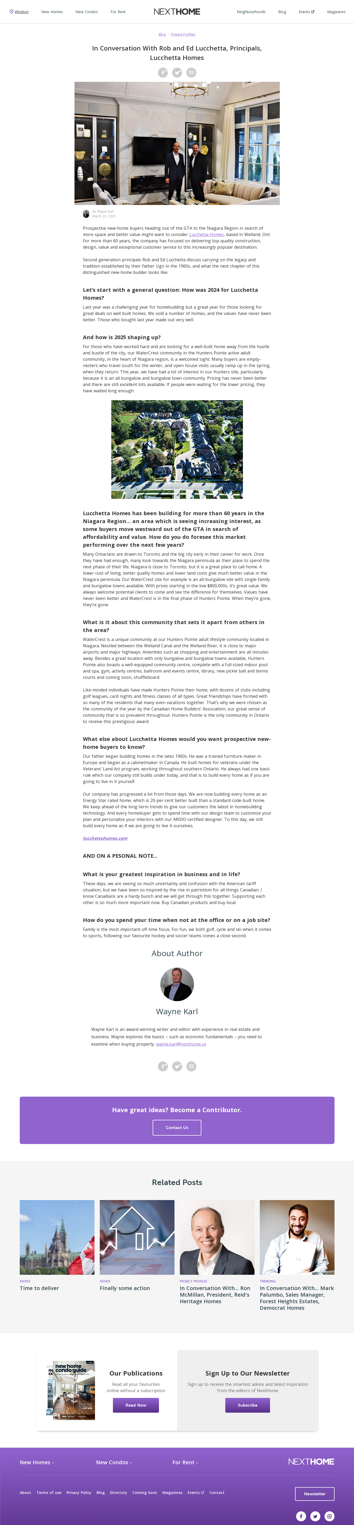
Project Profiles (183, 34)
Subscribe (247, 1405)
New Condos (87, 11)
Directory (118, 1492)
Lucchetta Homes (206, 234)
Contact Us (177, 1127)
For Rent (118, 11)
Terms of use (48, 1492)
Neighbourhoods (251, 11)
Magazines (336, 11)
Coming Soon (144, 1492)
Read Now (136, 1405)
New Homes (52, 11)
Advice (25, 1281)
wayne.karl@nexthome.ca (181, 1044)
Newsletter (315, 1493)
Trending (268, 1281)
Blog (282, 11)
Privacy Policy (79, 1492)
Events (307, 11)
